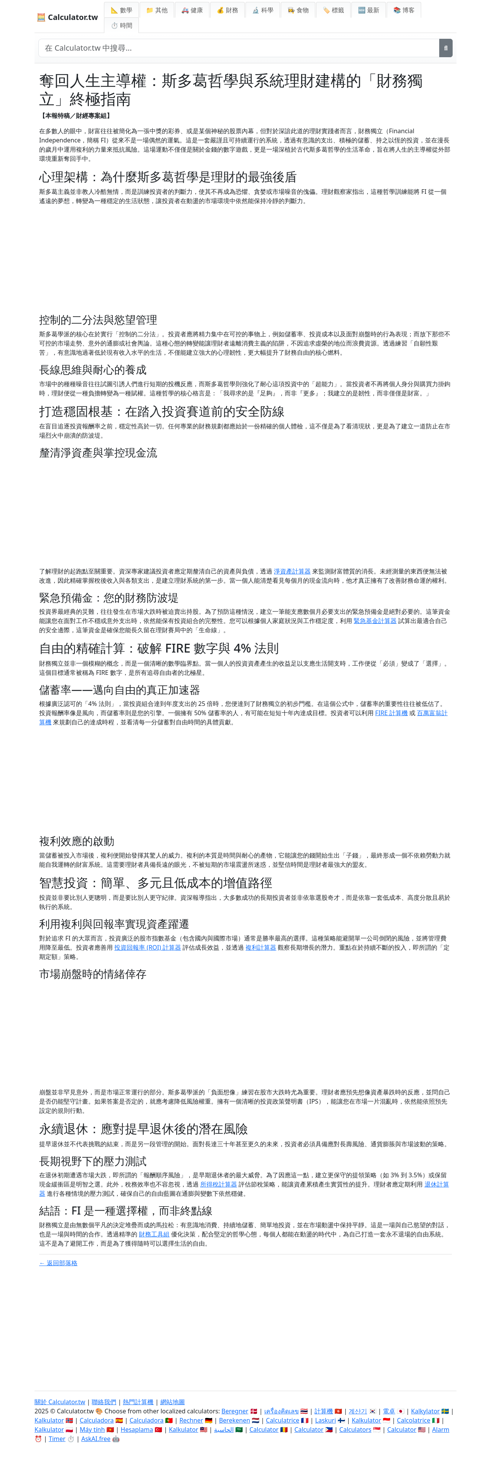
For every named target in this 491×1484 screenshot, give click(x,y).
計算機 (324, 1411)
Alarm (441, 1429)
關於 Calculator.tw (60, 1402)
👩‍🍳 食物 (298, 10)
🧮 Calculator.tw (67, 17)
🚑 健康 (192, 10)
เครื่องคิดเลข (281, 1411)
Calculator (263, 1429)
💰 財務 (227, 10)
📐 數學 (121, 10)
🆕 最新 (368, 10)
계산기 (358, 1411)
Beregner (234, 1411)
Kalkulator (49, 1420)
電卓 (389, 1411)
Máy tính (92, 1429)
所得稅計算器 (218, 1184)
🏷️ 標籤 (333, 10)
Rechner (191, 1420)
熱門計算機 (138, 1402)
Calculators (355, 1429)
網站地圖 (172, 1402)
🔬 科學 (263, 10)
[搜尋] (446, 48)
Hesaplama (137, 1429)
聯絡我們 (104, 1402)
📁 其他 (157, 10)
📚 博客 (404, 10)
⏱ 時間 (121, 25)
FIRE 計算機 (391, 713)
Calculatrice (282, 1420)
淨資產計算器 (292, 571)
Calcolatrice (413, 1420)
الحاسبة (224, 1429)
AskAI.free (95, 1438)
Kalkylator (425, 1411)
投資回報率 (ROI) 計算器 (147, 947)
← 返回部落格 (58, 1263)
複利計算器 (261, 947)
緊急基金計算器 (375, 620)
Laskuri (325, 1420)
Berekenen (234, 1420)
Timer (57, 1438)
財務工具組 (154, 1234)
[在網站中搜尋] (239, 48)
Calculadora (97, 1420)
